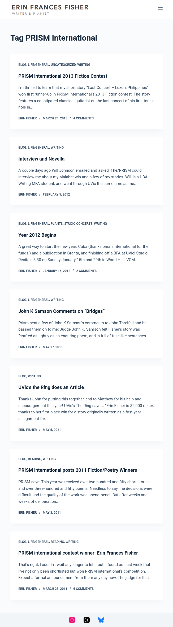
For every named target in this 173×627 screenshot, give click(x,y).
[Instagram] (72, 620)
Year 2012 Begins (37, 235)
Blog (22, 65)
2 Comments (86, 271)
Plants (57, 224)
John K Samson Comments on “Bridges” (61, 311)
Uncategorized (63, 65)
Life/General (38, 65)
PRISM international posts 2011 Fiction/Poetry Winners (77, 470)
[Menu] (160, 9)
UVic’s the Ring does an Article (51, 387)
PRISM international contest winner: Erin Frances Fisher (78, 553)
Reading (34, 459)
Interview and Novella (41, 159)
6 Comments (83, 589)
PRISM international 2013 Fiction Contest (62, 76)
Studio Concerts (78, 224)
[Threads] (87, 620)
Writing (83, 65)
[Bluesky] (101, 620)
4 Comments (83, 118)
